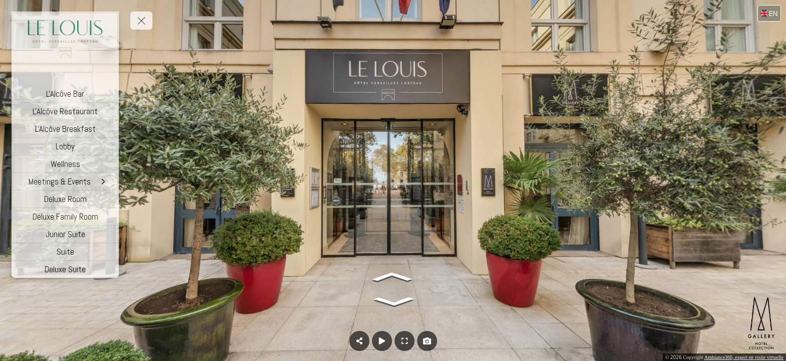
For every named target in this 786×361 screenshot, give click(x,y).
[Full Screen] (405, 341)
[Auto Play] (382, 341)
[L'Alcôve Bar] (65, 93)
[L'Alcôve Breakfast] (65, 128)
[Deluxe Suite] (65, 269)
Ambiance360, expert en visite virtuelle (743, 357)
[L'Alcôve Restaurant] (65, 111)
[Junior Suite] (65, 234)
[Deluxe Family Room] (65, 216)
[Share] (359, 341)
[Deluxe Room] (65, 199)
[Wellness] (65, 163)
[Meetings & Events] (65, 181)
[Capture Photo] (427, 341)
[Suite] (65, 251)
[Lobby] (65, 146)
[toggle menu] (141, 21)
